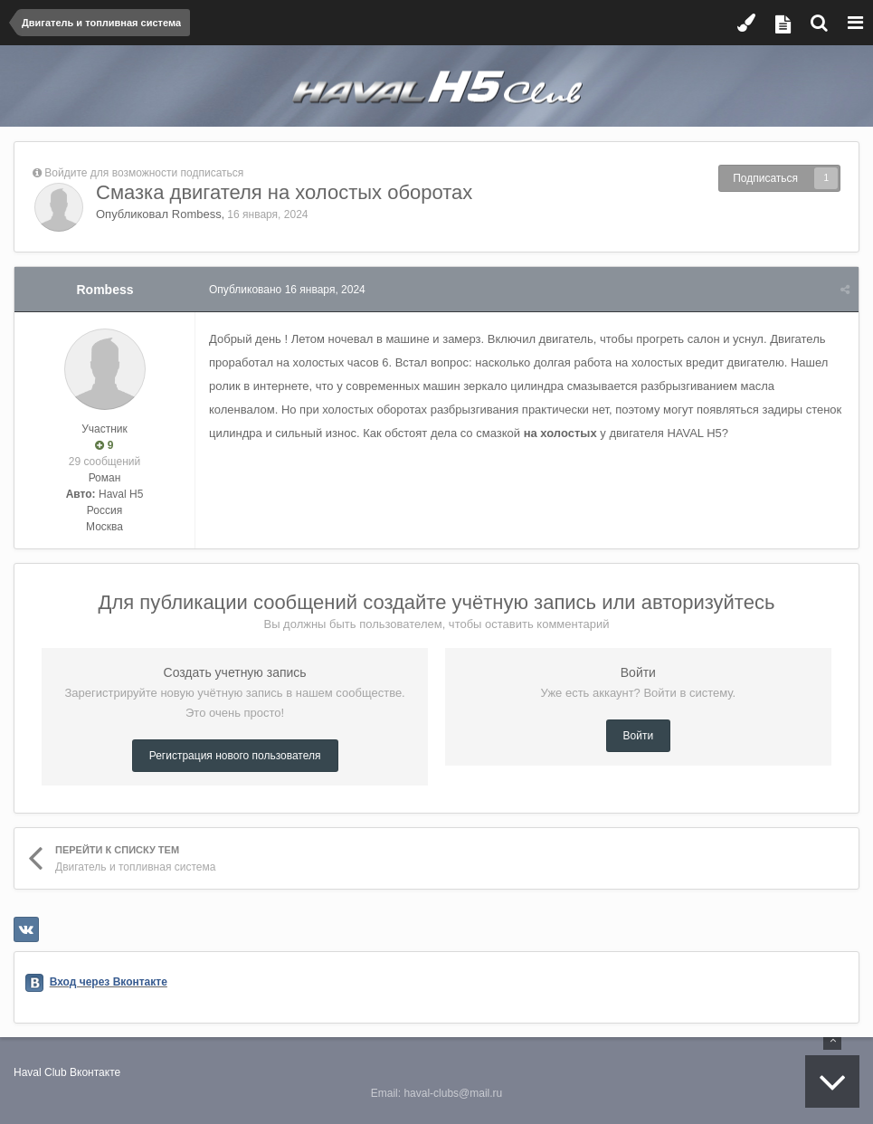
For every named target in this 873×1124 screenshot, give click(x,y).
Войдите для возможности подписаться (143, 173)
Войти (638, 735)
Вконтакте (95, 1072)
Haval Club (40, 1072)
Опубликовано (287, 289)
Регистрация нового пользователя (235, 755)
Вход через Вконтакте (108, 982)
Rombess (197, 214)
